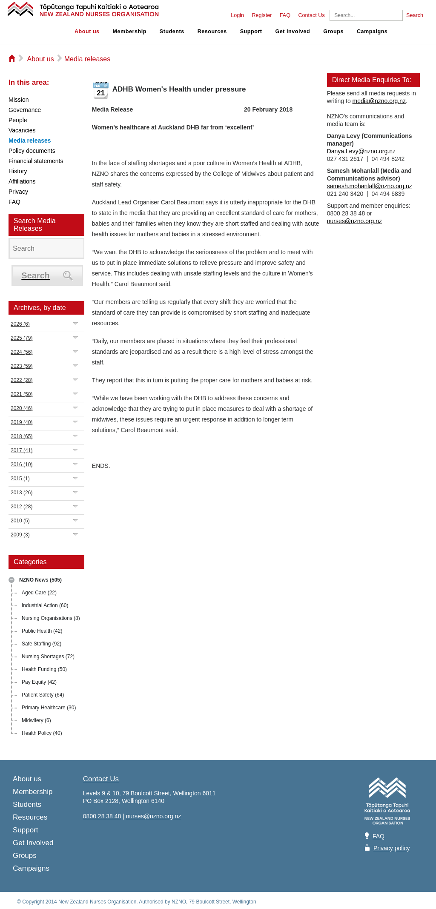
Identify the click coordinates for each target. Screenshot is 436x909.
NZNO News (40, 580)
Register (262, 15)
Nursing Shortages (48, 657)
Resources (212, 31)
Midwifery (36, 720)
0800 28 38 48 (102, 816)
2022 (21, 380)
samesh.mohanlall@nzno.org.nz (369, 186)
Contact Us (311, 15)
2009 (20, 535)
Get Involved (292, 31)
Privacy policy (391, 848)
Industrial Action (45, 605)
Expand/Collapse (75, 323)
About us (87, 31)
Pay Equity (39, 682)
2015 (20, 479)
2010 (20, 521)
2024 (21, 352)
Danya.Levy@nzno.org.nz (361, 151)
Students (172, 31)
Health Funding (44, 669)
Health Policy (42, 733)
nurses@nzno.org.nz (354, 221)
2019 (21, 422)
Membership (129, 31)
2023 (21, 366)
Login (237, 15)
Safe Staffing (41, 644)
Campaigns (372, 31)
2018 (21, 436)
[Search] (366, 15)
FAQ (285, 15)
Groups (333, 31)
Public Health (42, 631)
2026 (20, 324)
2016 (21, 464)
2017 (21, 450)
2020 (21, 408)
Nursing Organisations (51, 618)
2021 (21, 394)
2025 (21, 338)
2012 (21, 507)
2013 (21, 493)
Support (251, 31)
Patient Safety (43, 695)
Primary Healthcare (49, 708)
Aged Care (39, 593)
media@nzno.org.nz (379, 100)
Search (414, 15)
